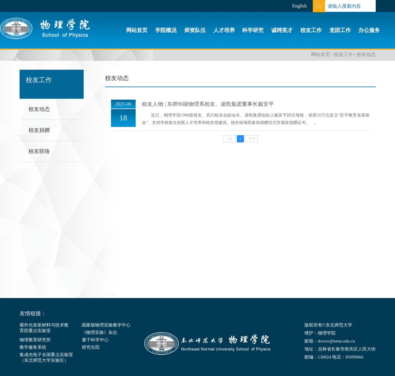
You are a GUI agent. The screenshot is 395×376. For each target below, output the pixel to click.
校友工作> (345, 54)
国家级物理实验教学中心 (106, 325)
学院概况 (166, 30)
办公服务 (369, 30)
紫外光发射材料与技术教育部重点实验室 (44, 328)
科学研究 (253, 30)
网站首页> (322, 54)
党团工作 (340, 30)
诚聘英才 (282, 30)
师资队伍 (195, 30)
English (299, 5)
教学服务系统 (33, 347)
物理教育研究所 (35, 339)
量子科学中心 (95, 339)
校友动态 (366, 54)
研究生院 (91, 347)
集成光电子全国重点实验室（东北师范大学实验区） (46, 357)
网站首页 (136, 30)
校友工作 (311, 30)
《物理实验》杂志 (99, 332)
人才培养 (224, 30)
